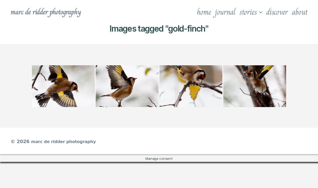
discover (277, 12)
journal (225, 12)
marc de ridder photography (51, 12)
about (300, 12)
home (204, 12)
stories (248, 12)
